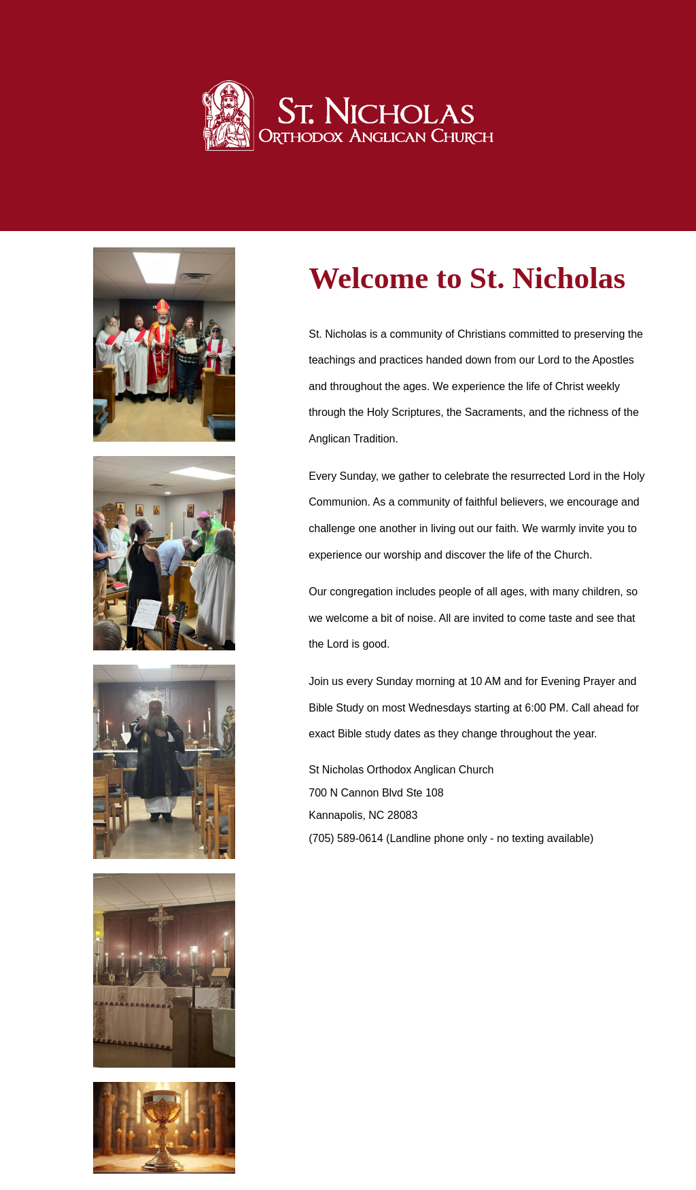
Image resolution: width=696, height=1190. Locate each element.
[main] (479, 278)
